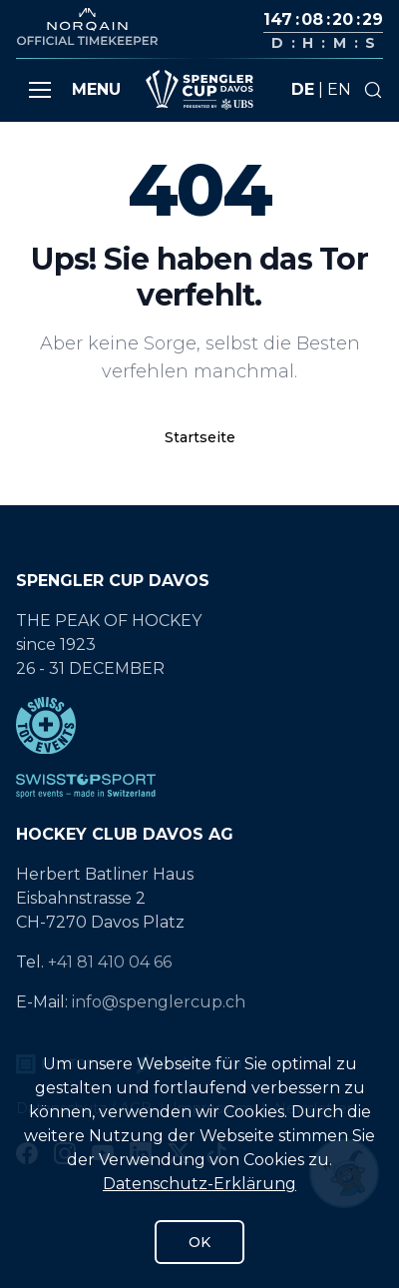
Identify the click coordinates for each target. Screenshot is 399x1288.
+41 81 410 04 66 (110, 962)
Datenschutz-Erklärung (199, 1183)
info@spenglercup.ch (158, 1001)
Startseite (200, 437)
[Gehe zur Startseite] (199, 90)
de (302, 89)
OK (199, 1242)
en (339, 89)
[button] (40, 90)
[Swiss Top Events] (199, 725)
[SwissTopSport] (199, 786)
